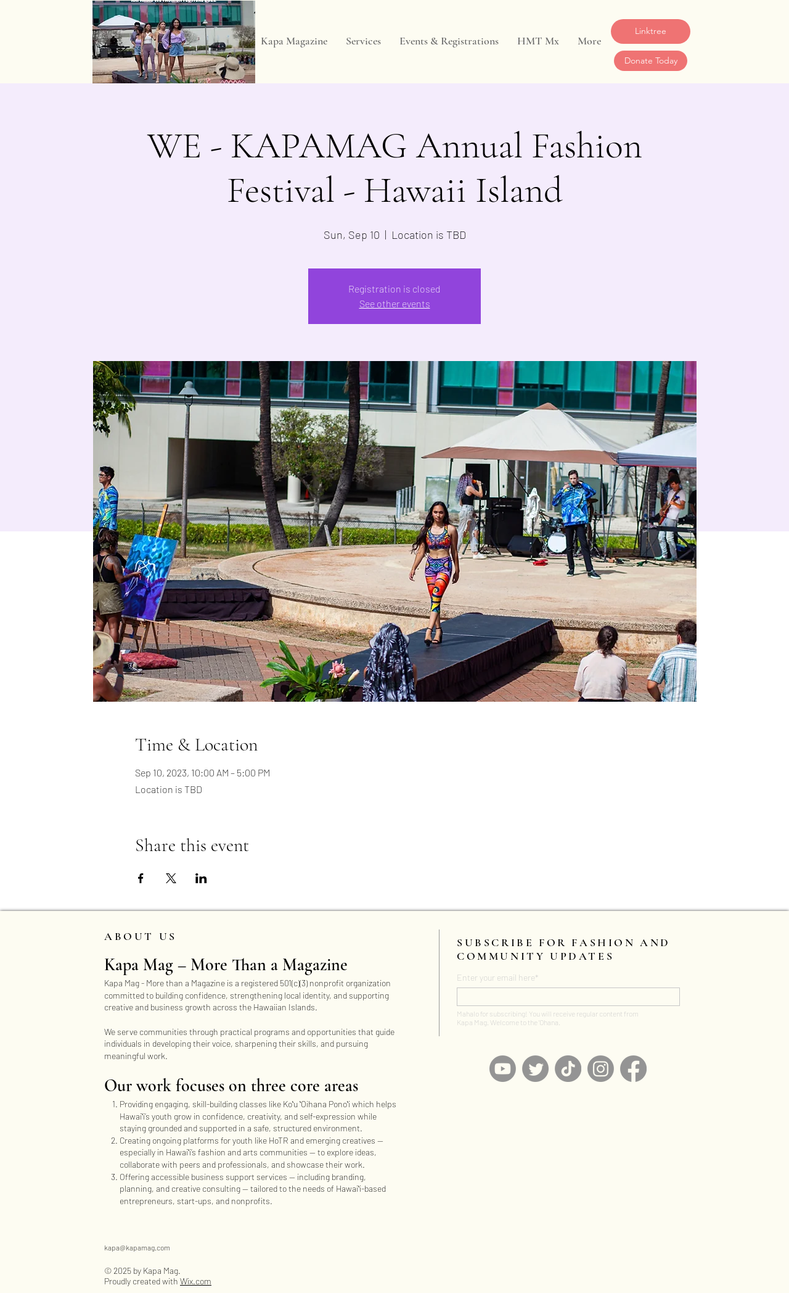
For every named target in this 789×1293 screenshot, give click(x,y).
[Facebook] (633, 1068)
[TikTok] (568, 1068)
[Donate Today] (650, 61)
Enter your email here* (498, 977)
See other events (394, 303)
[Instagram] (600, 1068)
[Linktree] (650, 31)
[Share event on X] (171, 878)
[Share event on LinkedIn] (201, 878)
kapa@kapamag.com (137, 1247)
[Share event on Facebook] (141, 878)
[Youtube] (502, 1068)
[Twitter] (535, 1068)
